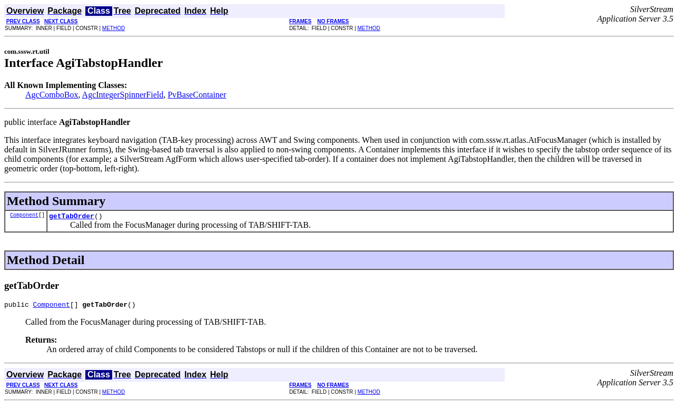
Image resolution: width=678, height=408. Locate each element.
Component (24, 216)
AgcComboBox (51, 94)
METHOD (113, 28)
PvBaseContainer (197, 94)
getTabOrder (71, 217)
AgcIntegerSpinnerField (123, 94)
